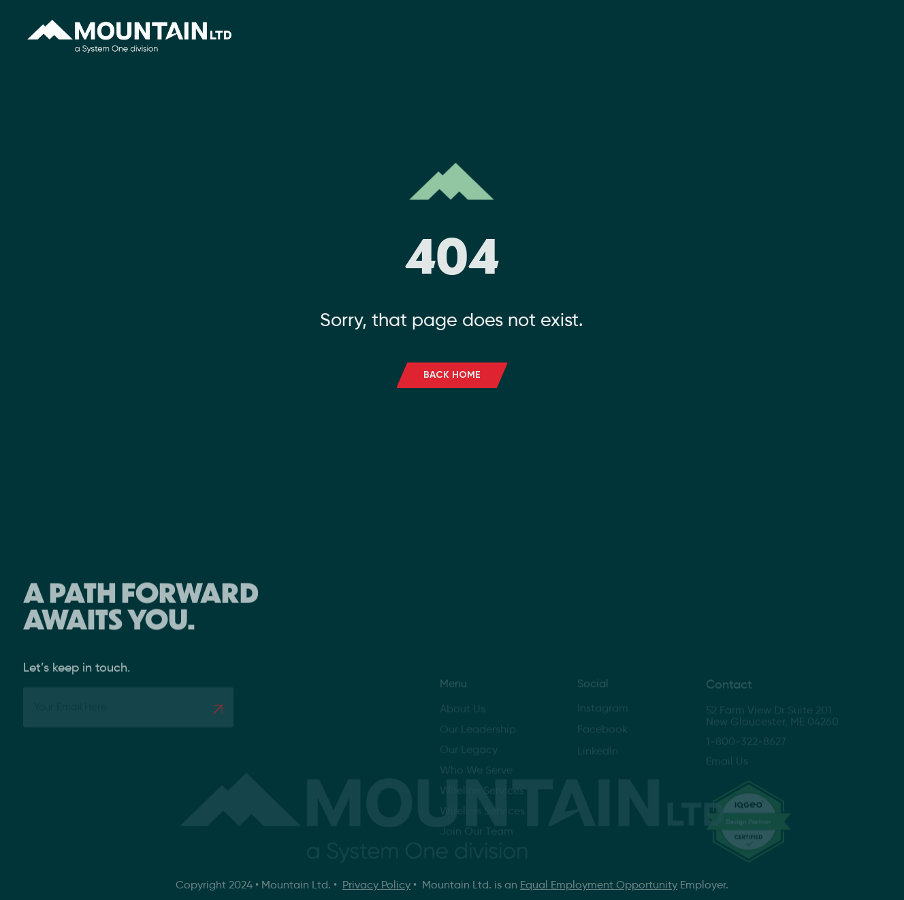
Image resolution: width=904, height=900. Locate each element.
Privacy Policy (376, 884)
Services (457, 27)
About (364, 27)
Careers (545, 27)
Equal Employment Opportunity (598, 884)
